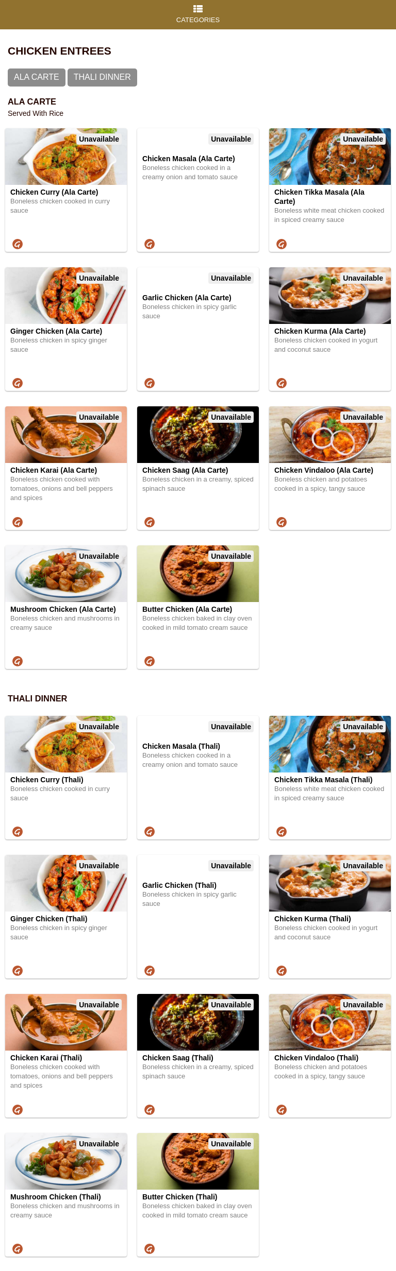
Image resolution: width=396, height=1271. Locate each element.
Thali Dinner (102, 77)
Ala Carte (36, 77)
